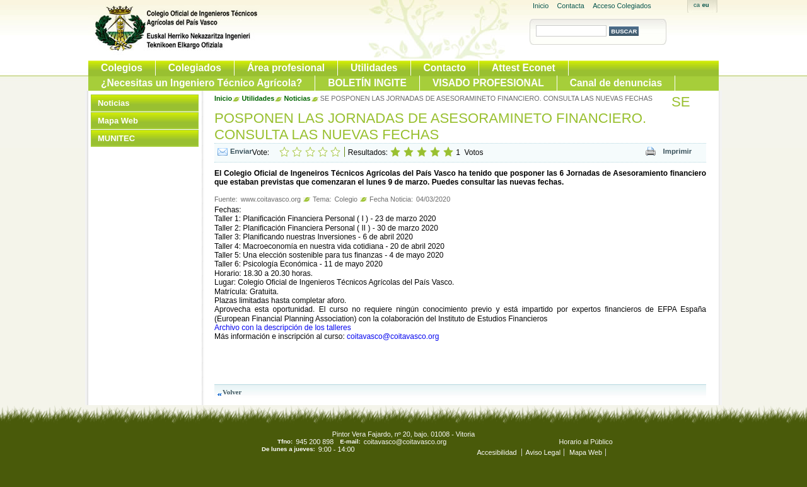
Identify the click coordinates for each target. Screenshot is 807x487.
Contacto (445, 67)
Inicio (541, 5)
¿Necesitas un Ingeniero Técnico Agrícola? (201, 82)
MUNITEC (116, 138)
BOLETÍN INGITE (367, 82)
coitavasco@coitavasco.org (393, 336)
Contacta (570, 5)
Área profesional (286, 67)
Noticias (113, 103)
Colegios (121, 67)
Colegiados (194, 67)
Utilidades (374, 67)
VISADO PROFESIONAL (488, 82)
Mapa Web (118, 120)
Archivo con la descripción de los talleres (282, 327)
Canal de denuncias (616, 82)
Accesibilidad (497, 452)
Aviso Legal (542, 452)
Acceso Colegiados (622, 5)
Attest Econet (523, 67)
